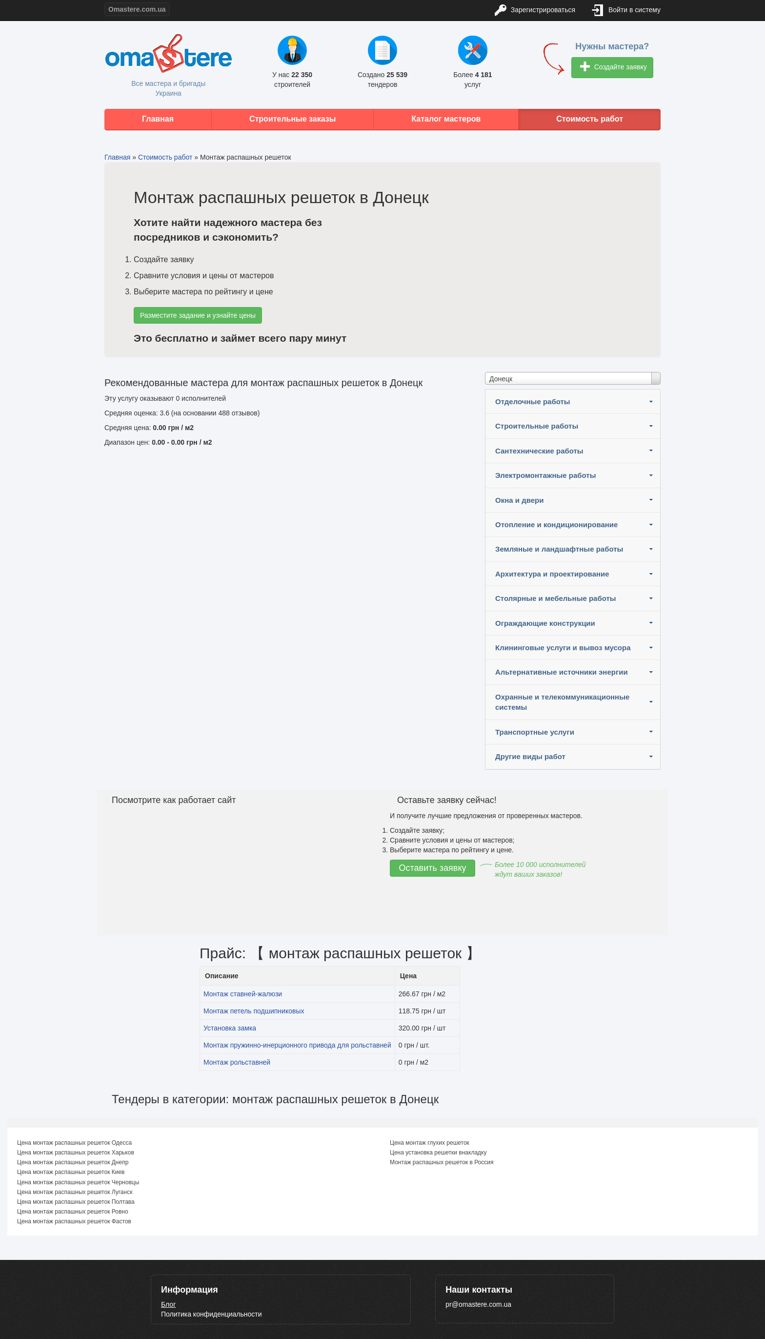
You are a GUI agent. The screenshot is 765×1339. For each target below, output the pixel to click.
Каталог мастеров (446, 119)
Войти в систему (626, 10)
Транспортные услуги (534, 732)
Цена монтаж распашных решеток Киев (70, 1172)
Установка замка (229, 1028)
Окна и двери (519, 500)
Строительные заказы (292, 119)
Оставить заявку (432, 868)
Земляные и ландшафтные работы (559, 549)
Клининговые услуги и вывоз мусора (563, 647)
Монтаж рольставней (236, 1062)
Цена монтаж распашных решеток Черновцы (78, 1182)
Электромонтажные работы (545, 475)
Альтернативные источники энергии (561, 672)
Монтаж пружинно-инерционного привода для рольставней (297, 1045)
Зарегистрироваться (535, 10)
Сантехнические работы (539, 451)
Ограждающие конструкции (545, 623)
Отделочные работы (532, 401)
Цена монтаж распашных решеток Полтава (76, 1201)
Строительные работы (536, 426)
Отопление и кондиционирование (556, 524)
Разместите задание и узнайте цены (198, 315)
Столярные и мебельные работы (555, 598)
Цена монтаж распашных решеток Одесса (74, 1142)
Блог (168, 1304)
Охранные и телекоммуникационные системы (562, 702)
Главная (158, 119)
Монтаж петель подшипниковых (253, 1011)
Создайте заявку (613, 68)
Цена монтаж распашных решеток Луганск (74, 1192)
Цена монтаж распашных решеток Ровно (72, 1211)
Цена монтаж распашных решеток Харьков (75, 1152)
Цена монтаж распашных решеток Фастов (74, 1221)
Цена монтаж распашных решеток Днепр (72, 1162)
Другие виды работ (530, 756)
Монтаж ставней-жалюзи (242, 994)
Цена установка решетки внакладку (438, 1152)
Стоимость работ (589, 119)
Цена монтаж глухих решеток (429, 1142)
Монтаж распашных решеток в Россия (442, 1162)
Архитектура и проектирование (552, 574)
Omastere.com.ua (137, 9)
